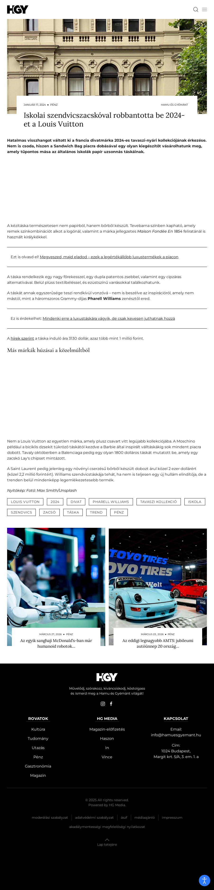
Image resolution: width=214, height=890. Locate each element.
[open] (204, 880)
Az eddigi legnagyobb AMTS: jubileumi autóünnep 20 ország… (158, 643)
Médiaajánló (144, 817)
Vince (107, 757)
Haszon (107, 738)
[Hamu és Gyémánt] (17, 9)
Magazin (38, 775)
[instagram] (102, 703)
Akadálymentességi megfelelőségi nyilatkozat (107, 827)
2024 (55, 502)
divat (76, 502)
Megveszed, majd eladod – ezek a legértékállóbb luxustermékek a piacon (109, 257)
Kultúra (38, 729)
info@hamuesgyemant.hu (176, 735)
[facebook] (111, 703)
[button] (204, 9)
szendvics (21, 512)
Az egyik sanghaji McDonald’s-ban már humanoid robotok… (56, 643)
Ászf (124, 817)
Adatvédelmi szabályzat (94, 817)
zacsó (49, 512)
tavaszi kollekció (158, 502)
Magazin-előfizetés (107, 729)
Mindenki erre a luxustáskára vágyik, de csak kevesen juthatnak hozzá (109, 318)
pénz (119, 512)
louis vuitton (25, 502)
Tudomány (38, 738)
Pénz (38, 757)
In (107, 747)
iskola (194, 502)
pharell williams (111, 502)
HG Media (117, 805)
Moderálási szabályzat (50, 817)
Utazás (38, 747)
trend (96, 512)
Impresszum (172, 817)
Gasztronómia (38, 766)
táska (73, 512)
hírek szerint (22, 338)
